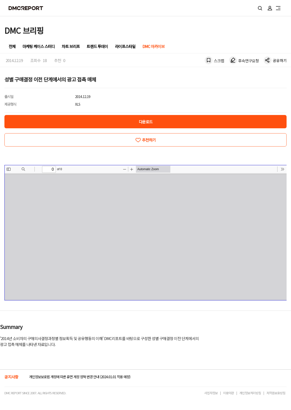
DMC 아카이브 (153, 46)
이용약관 (228, 393)
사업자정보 (211, 393)
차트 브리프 (71, 46)
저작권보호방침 (275, 393)
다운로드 (146, 122)
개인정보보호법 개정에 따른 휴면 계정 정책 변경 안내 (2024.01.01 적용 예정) (79, 376)
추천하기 (149, 140)
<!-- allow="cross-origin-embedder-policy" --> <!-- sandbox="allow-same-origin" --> (145, 232)
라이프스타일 (125, 46)
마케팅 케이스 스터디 (38, 46)
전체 (12, 46)
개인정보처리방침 (250, 393)
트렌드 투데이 (97, 46)
